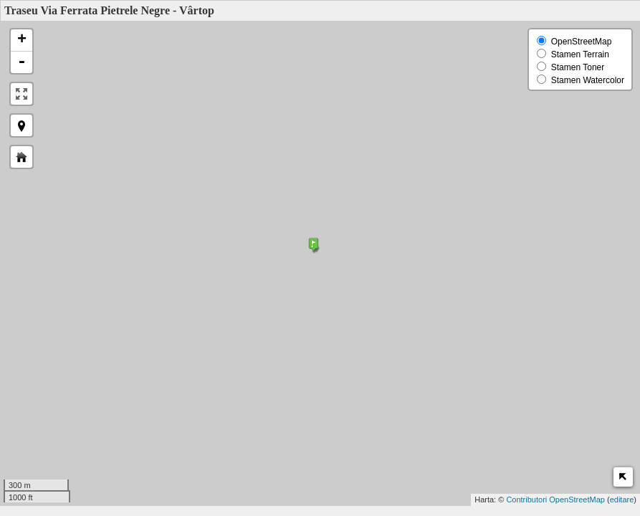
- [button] (21, 62)
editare (622, 499)
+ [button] (22, 40)
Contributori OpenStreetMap (555, 499)
